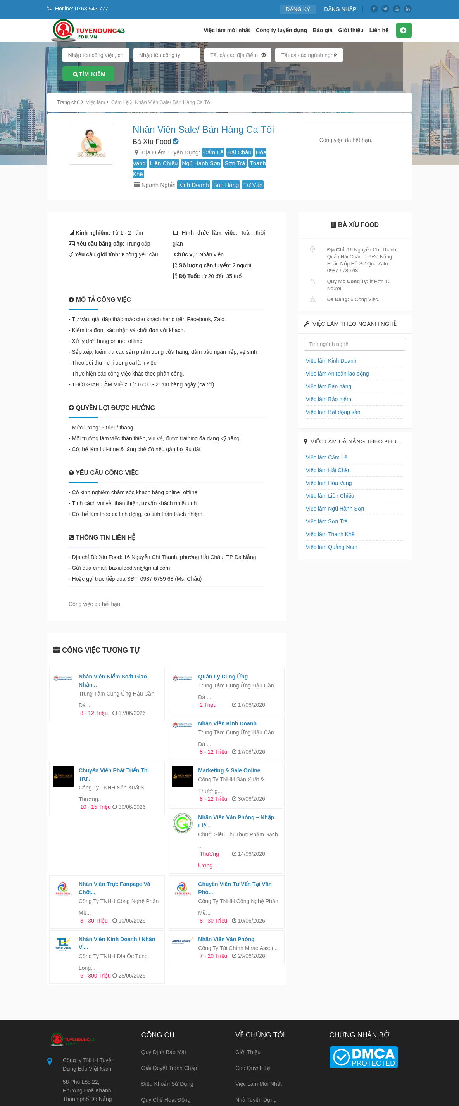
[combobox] (237, 57)
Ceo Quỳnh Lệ (253, 1021)
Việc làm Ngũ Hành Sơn (333, 508)
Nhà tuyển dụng (256, 1053)
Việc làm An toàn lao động (335, 373)
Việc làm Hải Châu (326, 470)
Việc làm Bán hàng (327, 386)
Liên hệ (378, 30)
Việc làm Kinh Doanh (329, 360)
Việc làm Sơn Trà (325, 521)
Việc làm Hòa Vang (327, 483)
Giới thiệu (351, 30)
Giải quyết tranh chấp (169, 1021)
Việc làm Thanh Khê (328, 534)
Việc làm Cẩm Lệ (325, 457)
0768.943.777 (79, 1085)
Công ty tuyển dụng (281, 30)
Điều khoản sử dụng (167, 1037)
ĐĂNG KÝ (301, 9)
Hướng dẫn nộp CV (166, 1069)
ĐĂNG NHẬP (342, 9)
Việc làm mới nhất (227, 30)
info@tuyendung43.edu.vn (94, 1068)
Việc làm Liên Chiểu (328, 495)
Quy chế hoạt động (166, 1053)
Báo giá (323, 30)
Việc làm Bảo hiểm (326, 399)
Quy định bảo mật (163, 1005)
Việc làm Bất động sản (331, 412)
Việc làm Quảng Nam (330, 547)
